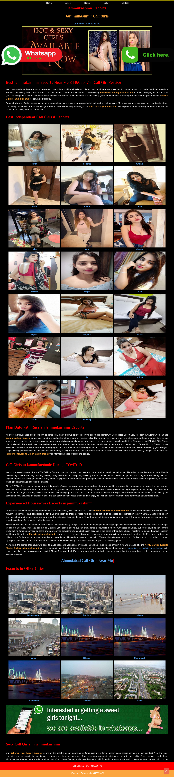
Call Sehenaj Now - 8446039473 (87, 766)
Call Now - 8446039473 (87, 23)
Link (98, 760)
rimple (87, 290)
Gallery (68, 3)
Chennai (87, 699)
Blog (80, 760)
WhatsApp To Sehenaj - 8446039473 (87, 773)
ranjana (87, 333)
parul (87, 248)
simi (87, 376)
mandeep (87, 418)
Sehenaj (87, 162)
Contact (125, 3)
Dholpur (87, 614)
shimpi (87, 205)
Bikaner (87, 657)
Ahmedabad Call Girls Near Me (87, 560)
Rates (87, 3)
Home (49, 3)
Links (106, 3)
